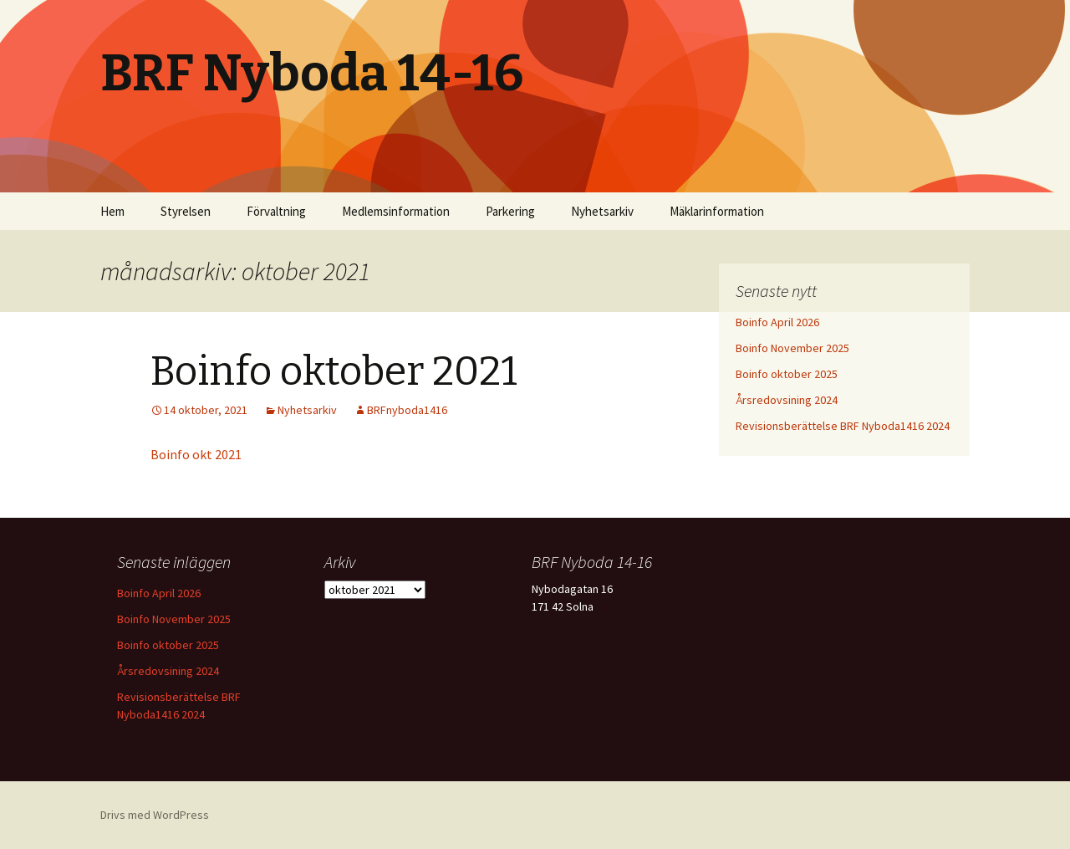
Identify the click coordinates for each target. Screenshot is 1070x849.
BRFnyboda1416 (407, 409)
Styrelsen (185, 211)
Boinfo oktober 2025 (787, 373)
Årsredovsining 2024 (787, 399)
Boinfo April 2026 (777, 322)
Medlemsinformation (396, 211)
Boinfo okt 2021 (196, 454)
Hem (112, 211)
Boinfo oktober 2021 (333, 371)
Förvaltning (276, 211)
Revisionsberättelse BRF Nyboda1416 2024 (843, 425)
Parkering (510, 211)
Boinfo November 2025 (792, 347)
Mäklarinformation (717, 211)
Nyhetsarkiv (602, 211)
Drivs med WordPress (154, 814)
